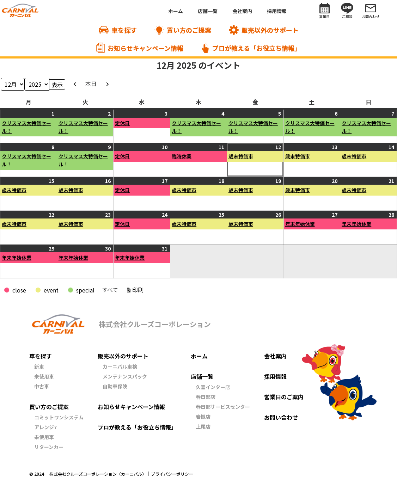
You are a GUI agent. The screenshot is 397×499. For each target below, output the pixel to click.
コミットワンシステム (59, 417)
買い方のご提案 (49, 406)
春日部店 (205, 396)
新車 (39, 366)
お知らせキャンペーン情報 (131, 406)
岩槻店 (203, 416)
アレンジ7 (45, 427)
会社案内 (275, 356)
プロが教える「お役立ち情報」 (137, 427)
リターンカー (48, 446)
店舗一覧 (202, 376)
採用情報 (275, 376)
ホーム (199, 356)
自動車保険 (115, 386)
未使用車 (44, 376)
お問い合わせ (281, 417)
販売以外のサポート (123, 356)
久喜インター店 (213, 386)
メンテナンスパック (125, 376)
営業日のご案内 (284, 397)
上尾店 (203, 426)
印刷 (139, 291)
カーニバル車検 (120, 366)
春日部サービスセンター (223, 406)
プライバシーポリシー (172, 474)
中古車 (41, 386)
